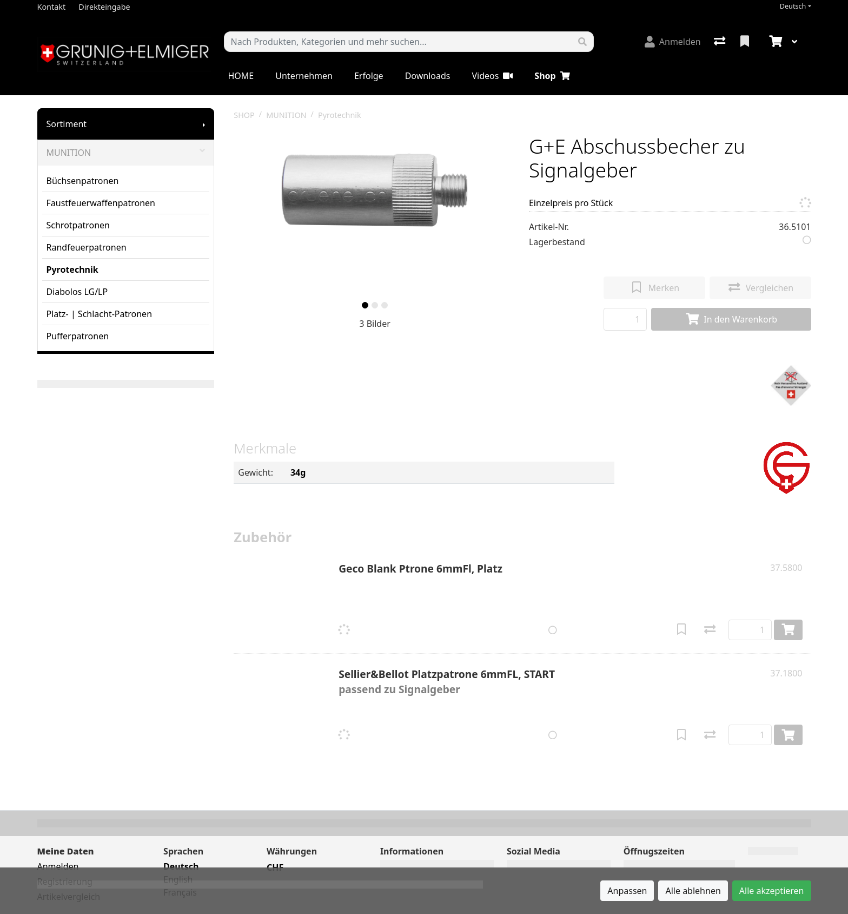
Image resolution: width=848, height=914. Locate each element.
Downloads (428, 76)
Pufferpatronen (78, 336)
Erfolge (368, 76)
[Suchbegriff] (398, 41)
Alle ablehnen (692, 891)
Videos (492, 76)
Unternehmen (304, 76)
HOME (241, 76)
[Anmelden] (672, 41)
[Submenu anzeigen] (204, 124)
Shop (551, 76)
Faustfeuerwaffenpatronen (101, 203)
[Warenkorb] (774, 41)
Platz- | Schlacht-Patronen (100, 314)
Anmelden (58, 866)
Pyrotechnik (72, 269)
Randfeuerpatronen (87, 247)
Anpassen (627, 891)
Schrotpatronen (78, 225)
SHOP (244, 115)
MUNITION (126, 152)
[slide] (365, 305)
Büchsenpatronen (83, 181)
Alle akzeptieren (771, 891)
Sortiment (67, 124)
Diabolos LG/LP (77, 292)
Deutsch (793, 6)
